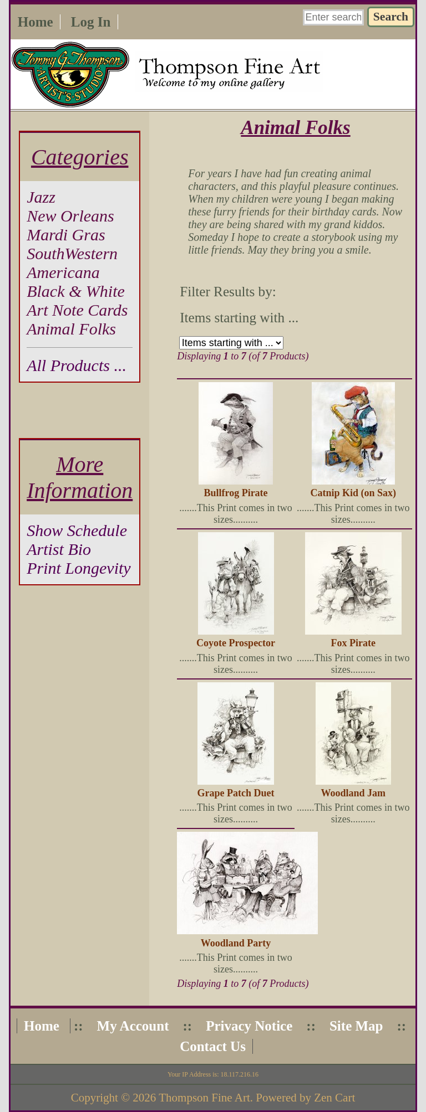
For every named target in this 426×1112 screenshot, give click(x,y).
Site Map (356, 1025)
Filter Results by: (228, 291)
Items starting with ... (239, 317)
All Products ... (76, 365)
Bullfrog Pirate (235, 492)
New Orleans (70, 216)
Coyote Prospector (235, 642)
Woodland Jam (353, 793)
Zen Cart (334, 1097)
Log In (91, 21)
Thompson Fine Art (204, 1097)
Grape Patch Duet (236, 793)
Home (35, 21)
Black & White (76, 291)
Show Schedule (77, 530)
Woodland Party (236, 943)
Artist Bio (59, 549)
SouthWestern (72, 253)
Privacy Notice (249, 1025)
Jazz (41, 197)
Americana (63, 272)
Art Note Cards (77, 310)
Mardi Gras (66, 234)
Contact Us (213, 1046)
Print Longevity (78, 568)
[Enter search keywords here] (333, 17)
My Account (133, 1025)
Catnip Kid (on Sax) (353, 492)
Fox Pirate (353, 642)
